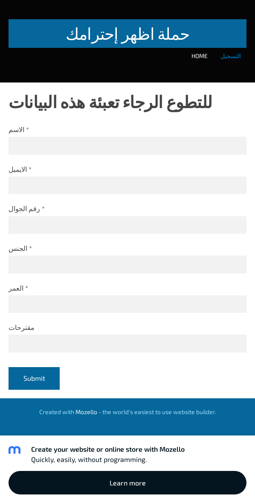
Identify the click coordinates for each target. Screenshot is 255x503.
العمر (18, 288)
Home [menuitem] (199, 55)
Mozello (86, 411)
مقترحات (22, 327)
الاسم (19, 129)
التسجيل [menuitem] (230, 55)
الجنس (20, 248)
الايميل (20, 169)
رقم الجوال (27, 208)
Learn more (128, 483)
